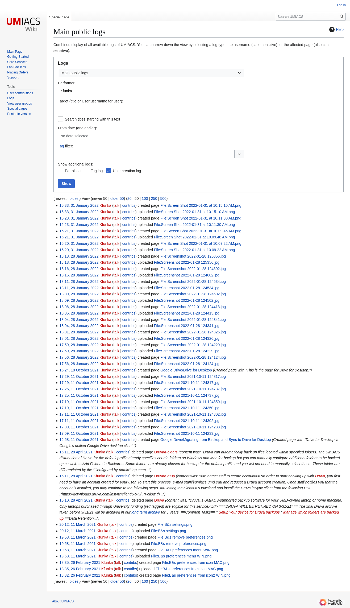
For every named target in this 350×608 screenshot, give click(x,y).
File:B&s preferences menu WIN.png (187, 550)
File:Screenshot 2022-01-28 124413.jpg (193, 307)
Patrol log (73, 171)
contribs (128, 205)
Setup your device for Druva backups (249, 512)
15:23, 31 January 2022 (78, 218)
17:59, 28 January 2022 (78, 345)
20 (129, 198)
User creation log (127, 171)
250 (154, 198)
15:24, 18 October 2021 (78, 370)
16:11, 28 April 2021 (76, 452)
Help (336, 29)
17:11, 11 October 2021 (78, 414)
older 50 (117, 198)
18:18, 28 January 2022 (78, 256)
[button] (239, 154)
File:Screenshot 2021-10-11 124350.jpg (193, 402)
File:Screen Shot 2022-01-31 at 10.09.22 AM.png (200, 243)
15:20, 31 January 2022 (78, 243)
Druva (320, 476)
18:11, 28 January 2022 (78, 281)
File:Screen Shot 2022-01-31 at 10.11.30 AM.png (200, 218)
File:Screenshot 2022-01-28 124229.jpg (193, 345)
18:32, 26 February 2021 (79, 575)
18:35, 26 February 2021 (79, 562)
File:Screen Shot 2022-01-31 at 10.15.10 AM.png (200, 205)
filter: (65, 146)
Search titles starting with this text (92, 119)
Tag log (97, 171)
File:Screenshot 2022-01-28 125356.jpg (193, 256)
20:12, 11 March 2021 (77, 524)
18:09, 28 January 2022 (78, 294)
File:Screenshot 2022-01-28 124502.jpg (193, 294)
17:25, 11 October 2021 (78, 389)
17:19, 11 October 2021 (78, 402)
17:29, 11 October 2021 (78, 376)
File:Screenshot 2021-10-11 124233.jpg (193, 427)
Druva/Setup (164, 476)
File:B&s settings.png (175, 524)
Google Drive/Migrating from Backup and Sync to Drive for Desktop (215, 439)
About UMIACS (63, 601)
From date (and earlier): (77, 128)
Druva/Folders (166, 452)
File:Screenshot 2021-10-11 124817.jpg (193, 376)
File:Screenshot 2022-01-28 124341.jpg (193, 319)
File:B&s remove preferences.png (185, 537)
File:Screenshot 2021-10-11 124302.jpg (193, 414)
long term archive (145, 512)
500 (163, 198)
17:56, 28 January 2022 (78, 357)
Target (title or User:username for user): (90, 101)
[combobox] (151, 73)
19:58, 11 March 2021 (77, 537)
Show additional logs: (75, 164)
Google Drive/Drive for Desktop (186, 370)
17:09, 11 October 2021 (78, 427)
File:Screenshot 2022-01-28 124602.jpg (193, 269)
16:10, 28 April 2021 (76, 500)
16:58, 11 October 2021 (78, 439)
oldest (74, 198)
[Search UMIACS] (311, 16)
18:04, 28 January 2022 (78, 319)
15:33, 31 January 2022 (78, 205)
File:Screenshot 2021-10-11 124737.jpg (193, 389)
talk (116, 205)
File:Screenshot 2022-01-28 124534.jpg (193, 281)
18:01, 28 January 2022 (78, 332)
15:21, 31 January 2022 (78, 231)
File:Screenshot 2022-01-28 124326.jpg (193, 332)
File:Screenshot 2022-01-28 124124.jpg (193, 357)
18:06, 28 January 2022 (78, 307)
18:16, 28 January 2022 (78, 269)
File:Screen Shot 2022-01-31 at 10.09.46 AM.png (200, 231)
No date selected (74, 136)
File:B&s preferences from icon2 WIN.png (196, 575)
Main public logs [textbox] (74, 73)
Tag (61, 146)
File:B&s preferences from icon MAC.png (196, 562)
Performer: (67, 83)
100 (145, 198)
